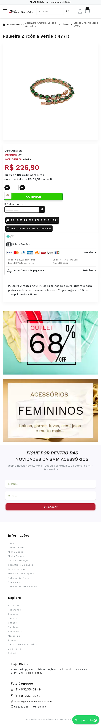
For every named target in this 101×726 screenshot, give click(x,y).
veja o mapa (33, 673)
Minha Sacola (16, 556)
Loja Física (14, 649)
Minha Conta (15, 552)
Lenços (12, 618)
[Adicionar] (22, 187)
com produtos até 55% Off (50, 2)
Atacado (13, 640)
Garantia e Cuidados (20, 565)
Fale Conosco (16, 569)
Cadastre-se (16, 547)
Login (11, 543)
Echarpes (14, 605)
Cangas (12, 623)
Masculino (14, 636)
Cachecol (14, 614)
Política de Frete (18, 578)
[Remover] (7, 187)
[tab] (51, 237)
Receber (50, 507)
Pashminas (14, 610)
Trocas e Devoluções (21, 573)
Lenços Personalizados (22, 645)
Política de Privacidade (22, 587)
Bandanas (14, 627)
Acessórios (15, 631)
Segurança (14, 582)
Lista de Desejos (18, 561)
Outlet (12, 653)
